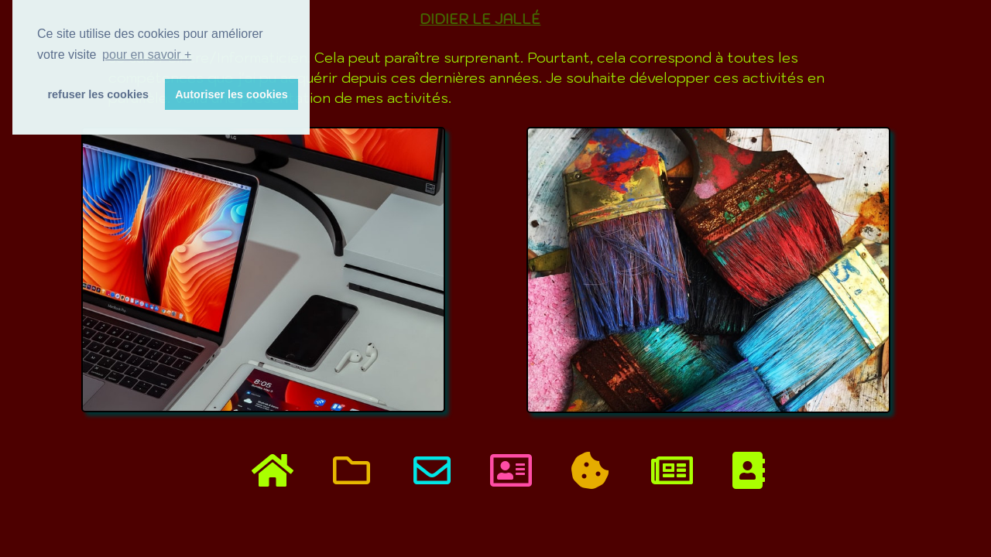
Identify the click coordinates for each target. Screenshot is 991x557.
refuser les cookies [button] (98, 94)
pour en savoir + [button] (146, 54)
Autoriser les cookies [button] (231, 94)
